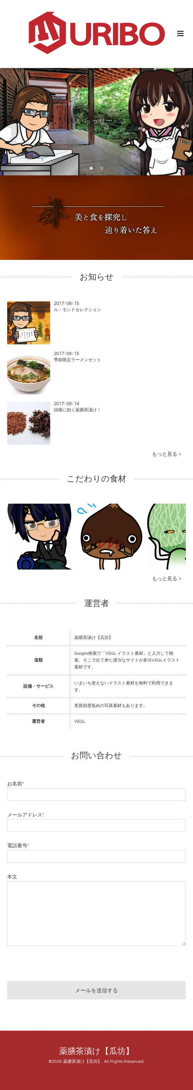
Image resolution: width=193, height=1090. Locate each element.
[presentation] (61, 962)
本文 (12, 877)
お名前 (15, 783)
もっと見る (166, 454)
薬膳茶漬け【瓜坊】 (96, 1051)
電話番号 (18, 845)
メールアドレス (25, 815)
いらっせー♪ (96, 121)
